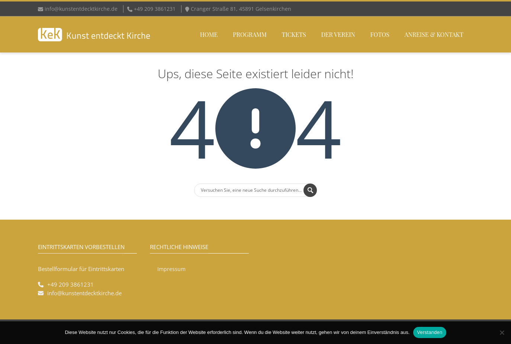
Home (209, 34)
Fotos (379, 34)
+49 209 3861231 (70, 284)
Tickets (294, 34)
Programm (250, 34)
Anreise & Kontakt (434, 34)
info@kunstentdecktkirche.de (81, 8)
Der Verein (338, 34)
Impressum (171, 269)
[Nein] (501, 332)
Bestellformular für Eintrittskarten (81, 269)
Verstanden (429, 332)
